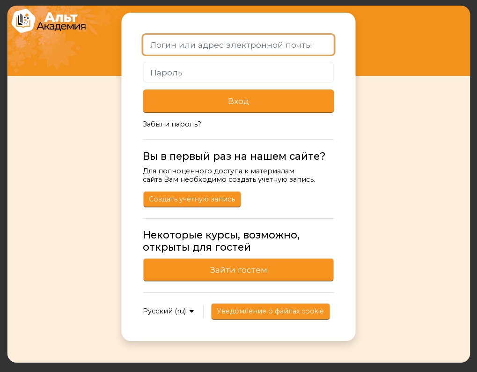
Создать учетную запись (192, 199)
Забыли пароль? (172, 124)
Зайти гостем (238, 270)
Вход (238, 101)
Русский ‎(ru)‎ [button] (165, 311)
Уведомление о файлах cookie (270, 311)
